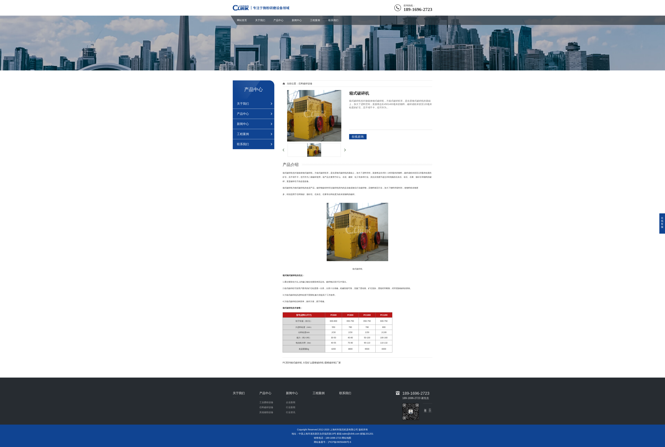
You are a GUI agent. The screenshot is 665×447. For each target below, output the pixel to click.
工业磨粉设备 (266, 417)
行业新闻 (290, 422)
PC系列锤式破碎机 (292, 362)
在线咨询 (358, 136)
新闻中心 (297, 20)
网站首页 (242, 20)
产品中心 (278, 20)
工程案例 (315, 20)
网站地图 (346, 438)
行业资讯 (290, 427)
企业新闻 (290, 417)
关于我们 (260, 20)
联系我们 (333, 20)
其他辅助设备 (266, 427)
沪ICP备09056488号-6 (339, 442)
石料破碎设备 (266, 422)
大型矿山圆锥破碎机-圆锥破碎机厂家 (322, 362)
